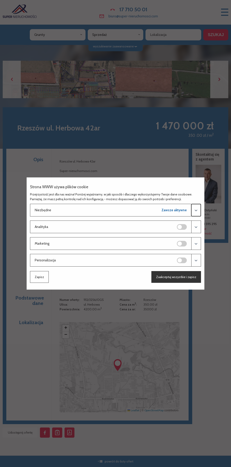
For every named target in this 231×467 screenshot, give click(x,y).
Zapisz (39, 277)
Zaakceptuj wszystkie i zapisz (176, 277)
